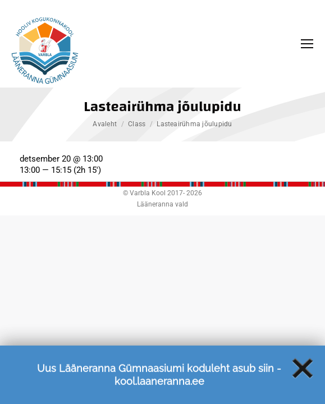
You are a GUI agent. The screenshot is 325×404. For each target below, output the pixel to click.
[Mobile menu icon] (307, 43)
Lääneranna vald (162, 204)
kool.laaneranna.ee (159, 386)
